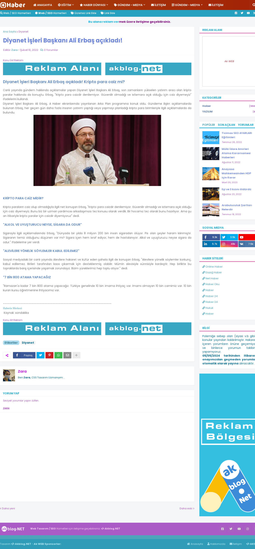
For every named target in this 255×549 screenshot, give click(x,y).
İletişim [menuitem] (158, 5)
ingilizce (41, 537)
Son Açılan (226, 125)
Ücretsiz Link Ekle (83, 13)
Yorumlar (246, 125)
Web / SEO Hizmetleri (15, 13)
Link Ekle (108, 13)
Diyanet (23, 31)
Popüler (208, 125)
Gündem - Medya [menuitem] (128, 5)
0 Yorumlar (51, 50)
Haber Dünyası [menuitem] (92, 5)
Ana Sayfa (9, 31)
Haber (22, 537)
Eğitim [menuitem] (64, 5)
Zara (22, 371)
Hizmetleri (50, 13)
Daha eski (186, 508)
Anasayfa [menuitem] (42, 5)
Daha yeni (8, 508)
